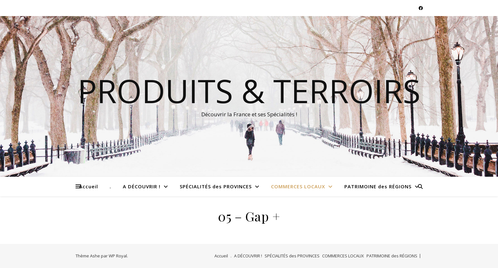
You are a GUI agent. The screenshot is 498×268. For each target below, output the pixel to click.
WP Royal (118, 256)
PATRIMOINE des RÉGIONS (378, 186)
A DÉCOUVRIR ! (141, 186)
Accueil (88, 186)
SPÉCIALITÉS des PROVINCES (216, 186)
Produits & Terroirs (249, 91)
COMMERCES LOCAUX (298, 186)
